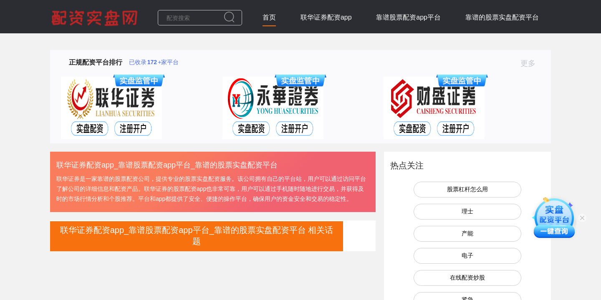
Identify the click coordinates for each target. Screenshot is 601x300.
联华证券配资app (326, 17)
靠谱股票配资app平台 (408, 17)
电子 (467, 255)
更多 (531, 63)
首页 (269, 17)
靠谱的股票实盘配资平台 (502, 17)
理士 (467, 211)
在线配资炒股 (467, 277)
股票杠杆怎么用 (467, 189)
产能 (467, 233)
